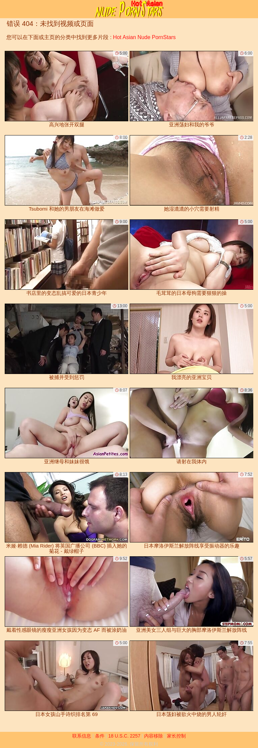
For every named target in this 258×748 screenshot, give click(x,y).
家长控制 (176, 736)
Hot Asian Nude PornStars (144, 37)
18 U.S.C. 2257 (124, 736)
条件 (99, 736)
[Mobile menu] (6, 9)
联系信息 (81, 736)
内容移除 (153, 736)
